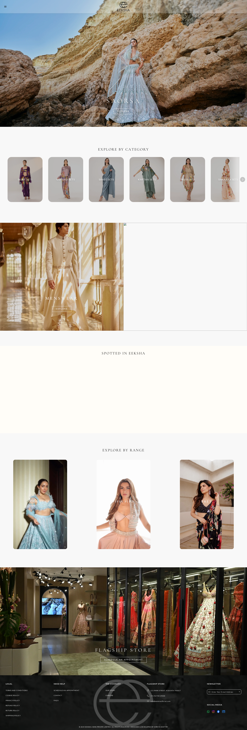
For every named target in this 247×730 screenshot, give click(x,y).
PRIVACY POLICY (13, 700)
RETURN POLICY (12, 710)
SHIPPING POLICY (13, 715)
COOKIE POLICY (12, 695)
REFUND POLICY (13, 705)
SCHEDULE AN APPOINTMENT (66, 690)
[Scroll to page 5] (128, 124)
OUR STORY (110, 690)
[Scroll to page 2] (121, 124)
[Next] (242, 179)
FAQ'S (56, 700)
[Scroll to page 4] (126, 124)
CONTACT (58, 695)
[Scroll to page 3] (123, 124)
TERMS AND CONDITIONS (17, 690)
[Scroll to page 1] (119, 124)
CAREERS (109, 695)
